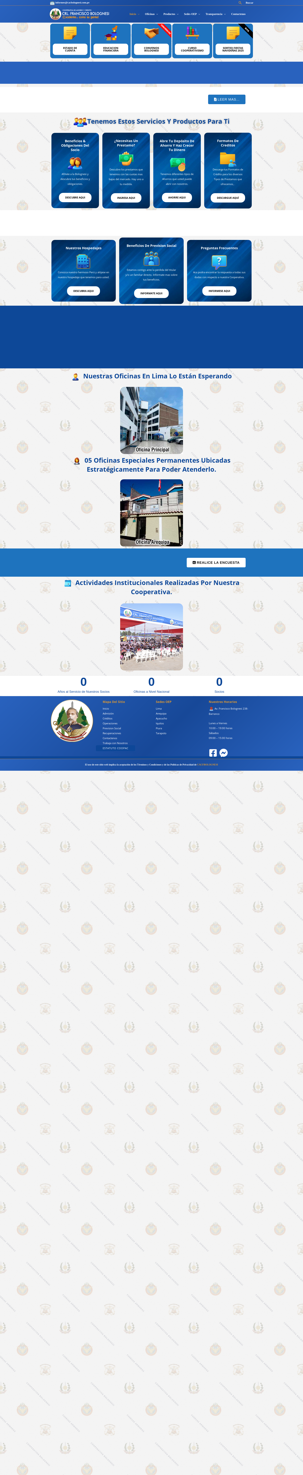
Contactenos (110, 737)
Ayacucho (161, 717)
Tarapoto (161, 732)
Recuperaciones (112, 732)
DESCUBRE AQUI (75, 197)
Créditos (107, 717)
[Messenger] (223, 752)
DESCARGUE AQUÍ (228, 197)
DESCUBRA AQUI (83, 290)
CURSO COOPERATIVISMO (192, 49)
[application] (138, 14)
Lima (159, 708)
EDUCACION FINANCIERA (110, 49)
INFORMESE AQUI (219, 290)
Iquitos (160, 722)
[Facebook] (213, 752)
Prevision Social (112, 727)
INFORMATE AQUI (151, 292)
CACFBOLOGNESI (207, 764)
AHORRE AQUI (177, 197)
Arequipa (161, 712)
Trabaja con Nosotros (115, 742)
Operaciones (110, 722)
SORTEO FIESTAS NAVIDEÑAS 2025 (233, 49)
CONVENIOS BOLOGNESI (151, 49)
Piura (159, 727)
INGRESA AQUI (126, 197)
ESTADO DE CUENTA (70, 49)
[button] (240, 3)
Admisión (108, 712)
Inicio (106, 708)
